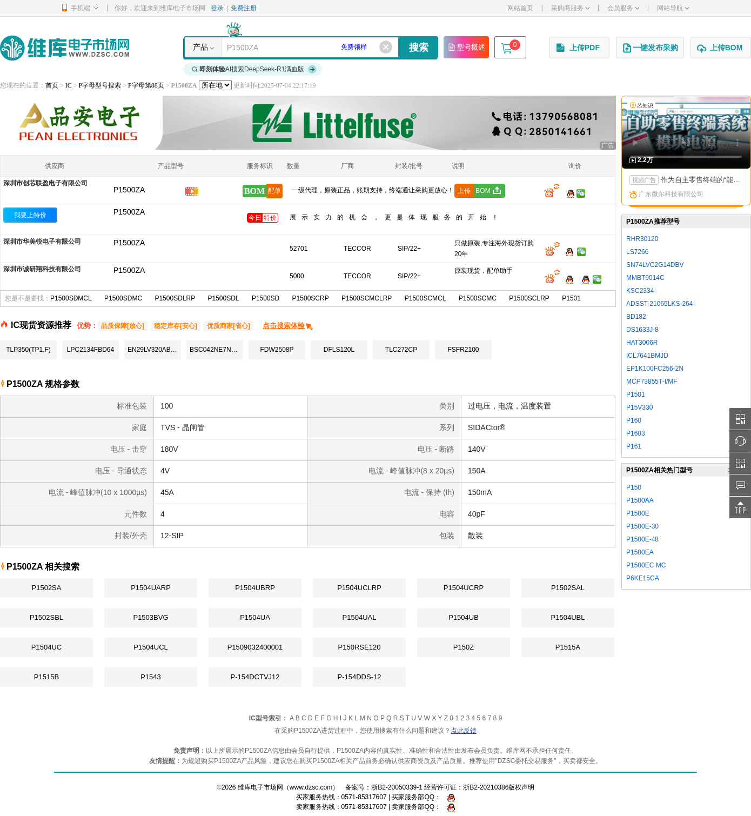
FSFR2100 (463, 349)
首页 (51, 85)
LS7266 (637, 252)
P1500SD (265, 298)
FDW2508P (276, 349)
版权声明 (521, 787)
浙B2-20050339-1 (397, 787)
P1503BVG (150, 617)
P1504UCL (150, 647)
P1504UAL (360, 617)
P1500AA (640, 500)
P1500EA (640, 552)
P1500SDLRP (175, 298)
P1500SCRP (310, 298)
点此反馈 (464, 730)
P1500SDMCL (71, 298)
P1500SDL (223, 298)
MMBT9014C (645, 278)
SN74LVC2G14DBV (655, 265)
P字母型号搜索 (100, 85)
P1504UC (46, 647)
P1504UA (255, 617)
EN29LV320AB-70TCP (154, 349)
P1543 (150, 677)
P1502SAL (568, 588)
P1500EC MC (646, 565)
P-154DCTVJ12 (254, 677)
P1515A (567, 647)
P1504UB (463, 617)
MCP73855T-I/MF (652, 381)
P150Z (463, 647)
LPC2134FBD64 (90, 349)
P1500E (637, 513)
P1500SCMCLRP (366, 298)
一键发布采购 (650, 48)
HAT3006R (642, 342)
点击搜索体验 (288, 326)
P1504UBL (568, 617)
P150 (633, 487)
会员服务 (623, 8)
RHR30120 (642, 239)
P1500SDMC (123, 298)
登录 (217, 8)
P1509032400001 (255, 647)
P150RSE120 (359, 647)
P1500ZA (129, 212)
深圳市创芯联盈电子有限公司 (45, 183)
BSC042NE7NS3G (216, 349)
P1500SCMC (478, 298)
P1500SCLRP (529, 298)
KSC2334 (640, 291)
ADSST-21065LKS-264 (659, 303)
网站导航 (673, 8)
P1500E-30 (642, 526)
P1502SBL (46, 617)
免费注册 (244, 8)
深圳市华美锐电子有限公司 (42, 241)
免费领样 (354, 47)
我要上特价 (30, 215)
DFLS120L (339, 349)
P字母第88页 (146, 85)
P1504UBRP (255, 588)
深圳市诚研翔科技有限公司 (42, 269)
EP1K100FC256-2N (654, 368)
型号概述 (466, 47)
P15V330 (639, 407)
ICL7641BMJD (647, 355)
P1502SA (47, 588)
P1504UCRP (464, 588)
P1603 (635, 433)
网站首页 (520, 8)
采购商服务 (570, 8)
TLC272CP (401, 349)
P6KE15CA (642, 578)
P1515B (46, 677)
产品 (200, 47)
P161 (633, 446)
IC (68, 85)
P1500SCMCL (425, 298)
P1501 (571, 298)
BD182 (636, 316)
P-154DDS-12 (359, 677)
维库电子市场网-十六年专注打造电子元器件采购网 (64, 48)
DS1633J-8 (642, 329)
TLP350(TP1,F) (28, 349)
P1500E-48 (642, 539)
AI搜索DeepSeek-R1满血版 (254, 69)
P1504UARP (151, 588)
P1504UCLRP (359, 588)
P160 (633, 420)
